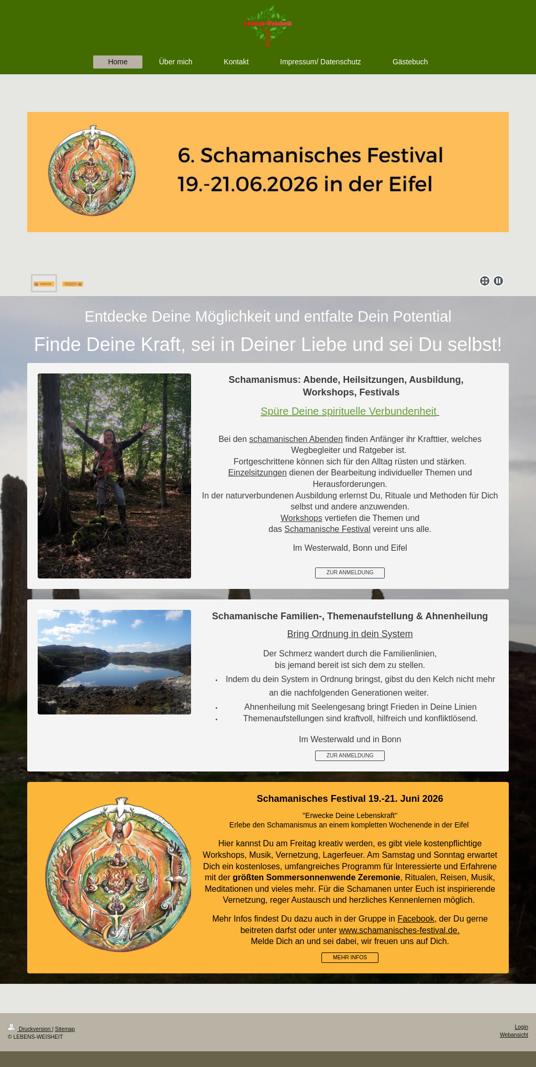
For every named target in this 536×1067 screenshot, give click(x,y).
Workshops (301, 518)
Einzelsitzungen (257, 472)
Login (521, 1027)
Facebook (415, 918)
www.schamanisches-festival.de (398, 930)
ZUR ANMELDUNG (350, 572)
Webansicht (514, 1035)
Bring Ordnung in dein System (350, 634)
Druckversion (30, 1029)
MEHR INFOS (350, 957)
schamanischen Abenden (296, 439)
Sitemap (65, 1029)
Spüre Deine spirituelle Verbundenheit (349, 411)
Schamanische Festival (327, 529)
